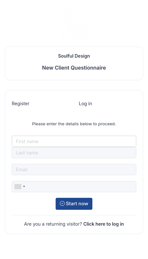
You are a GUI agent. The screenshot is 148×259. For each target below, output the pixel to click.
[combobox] (19, 186)
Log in (85, 103)
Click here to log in (103, 224)
